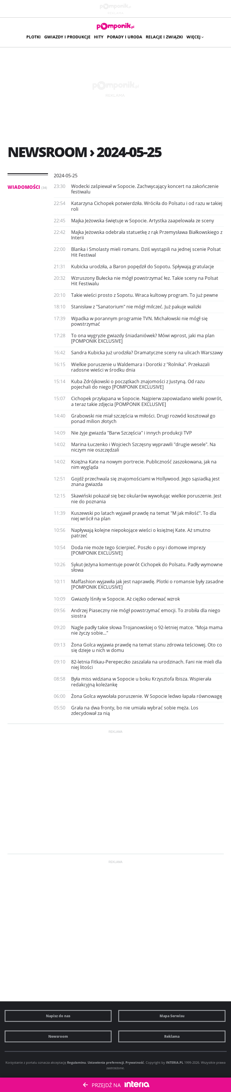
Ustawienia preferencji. (106, 1062)
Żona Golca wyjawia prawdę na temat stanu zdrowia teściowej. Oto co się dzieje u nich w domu (146, 647)
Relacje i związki (164, 37)
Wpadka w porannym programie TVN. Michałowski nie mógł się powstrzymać (139, 321)
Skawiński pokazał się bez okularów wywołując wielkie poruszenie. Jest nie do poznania (146, 498)
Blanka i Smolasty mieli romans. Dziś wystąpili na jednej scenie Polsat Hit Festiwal (146, 252)
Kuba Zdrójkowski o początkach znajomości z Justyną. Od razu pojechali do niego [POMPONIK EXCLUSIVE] (138, 384)
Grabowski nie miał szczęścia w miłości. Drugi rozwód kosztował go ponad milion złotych (143, 418)
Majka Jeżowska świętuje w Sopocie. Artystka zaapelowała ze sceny (142, 220)
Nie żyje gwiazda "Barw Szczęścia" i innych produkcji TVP (131, 433)
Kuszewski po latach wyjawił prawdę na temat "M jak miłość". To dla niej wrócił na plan (143, 516)
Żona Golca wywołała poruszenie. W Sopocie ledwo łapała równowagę (146, 696)
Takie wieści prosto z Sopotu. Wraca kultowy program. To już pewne (144, 295)
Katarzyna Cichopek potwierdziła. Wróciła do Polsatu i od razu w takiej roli (146, 206)
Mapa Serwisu (172, 1015)
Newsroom (58, 1036)
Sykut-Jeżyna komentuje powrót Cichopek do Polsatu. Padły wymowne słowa (147, 567)
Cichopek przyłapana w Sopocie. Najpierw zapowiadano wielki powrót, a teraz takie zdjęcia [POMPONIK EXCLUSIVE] (146, 401)
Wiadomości (27, 187)
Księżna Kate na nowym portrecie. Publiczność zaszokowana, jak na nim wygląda (144, 464)
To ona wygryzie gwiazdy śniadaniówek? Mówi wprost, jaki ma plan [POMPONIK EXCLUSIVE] (143, 338)
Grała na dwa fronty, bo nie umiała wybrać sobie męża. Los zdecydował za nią (134, 710)
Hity (99, 37)
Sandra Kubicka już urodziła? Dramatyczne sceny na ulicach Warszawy (147, 352)
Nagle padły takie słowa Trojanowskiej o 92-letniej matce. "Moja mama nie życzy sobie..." (147, 630)
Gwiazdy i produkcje (67, 37)
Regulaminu (76, 1062)
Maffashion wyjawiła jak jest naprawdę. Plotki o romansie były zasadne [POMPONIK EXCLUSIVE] (147, 584)
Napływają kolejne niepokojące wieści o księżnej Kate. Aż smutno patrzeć (140, 533)
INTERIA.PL (174, 1062)
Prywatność (134, 1062)
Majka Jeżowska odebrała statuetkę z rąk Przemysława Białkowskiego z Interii (146, 235)
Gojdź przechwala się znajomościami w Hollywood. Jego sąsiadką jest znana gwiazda (145, 481)
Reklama (172, 1036)
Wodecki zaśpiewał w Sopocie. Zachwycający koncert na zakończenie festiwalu (145, 189)
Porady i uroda (124, 37)
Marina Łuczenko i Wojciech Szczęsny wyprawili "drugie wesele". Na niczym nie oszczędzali (143, 447)
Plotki (33, 37)
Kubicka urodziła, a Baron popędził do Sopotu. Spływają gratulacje (142, 266)
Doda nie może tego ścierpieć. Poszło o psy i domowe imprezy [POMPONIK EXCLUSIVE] (138, 550)
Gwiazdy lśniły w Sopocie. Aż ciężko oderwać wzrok (125, 599)
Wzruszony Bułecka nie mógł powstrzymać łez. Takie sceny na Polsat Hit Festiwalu (144, 281)
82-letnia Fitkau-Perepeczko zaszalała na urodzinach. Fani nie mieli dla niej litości (146, 664)
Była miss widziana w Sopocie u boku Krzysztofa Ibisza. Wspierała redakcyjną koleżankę (141, 681)
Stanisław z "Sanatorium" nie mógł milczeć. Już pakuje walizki (136, 306)
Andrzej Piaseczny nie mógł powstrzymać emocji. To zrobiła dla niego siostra (145, 613)
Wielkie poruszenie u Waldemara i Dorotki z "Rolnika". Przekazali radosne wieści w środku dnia (140, 367)
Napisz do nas (58, 1015)
